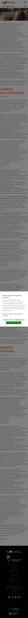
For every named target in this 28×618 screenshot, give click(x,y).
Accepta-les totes (13, 322)
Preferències (19, 319)
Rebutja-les (8, 319)
